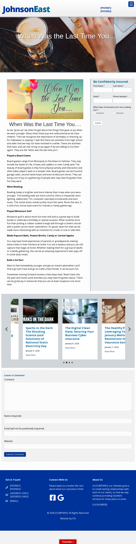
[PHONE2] (106, 11)
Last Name (118, 86)
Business (98, 113)
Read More (19, 347)
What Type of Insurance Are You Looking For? (112, 108)
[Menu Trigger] (131, 4)
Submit (98, 123)
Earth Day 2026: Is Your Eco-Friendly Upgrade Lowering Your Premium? (27, 333)
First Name (99, 86)
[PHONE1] (106, 7)
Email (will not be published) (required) (24, 428)
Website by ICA (68, 518)
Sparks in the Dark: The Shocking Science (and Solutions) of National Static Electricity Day (67, 337)
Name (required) (12, 415)
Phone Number (120, 96)
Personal (118, 113)
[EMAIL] (14, 500)
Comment (9, 379)
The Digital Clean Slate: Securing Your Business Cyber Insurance (107, 333)
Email (96, 96)
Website (8, 441)
